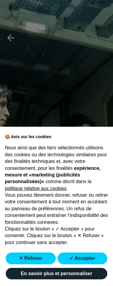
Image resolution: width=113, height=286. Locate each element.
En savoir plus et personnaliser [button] (56, 273)
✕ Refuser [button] (30, 258)
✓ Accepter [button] (82, 258)
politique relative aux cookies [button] (36, 188)
